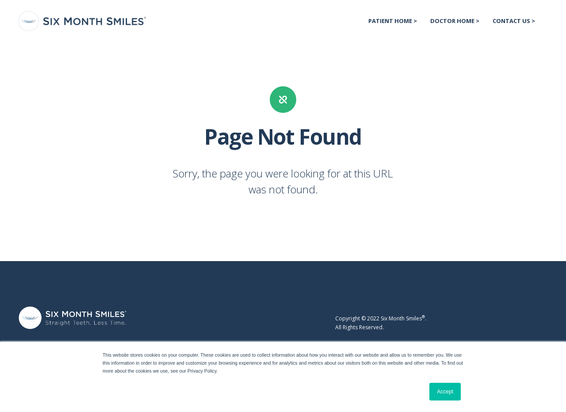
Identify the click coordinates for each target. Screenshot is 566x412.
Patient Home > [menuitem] (392, 21)
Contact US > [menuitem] (514, 21)
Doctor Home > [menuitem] (454, 21)
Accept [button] (445, 392)
